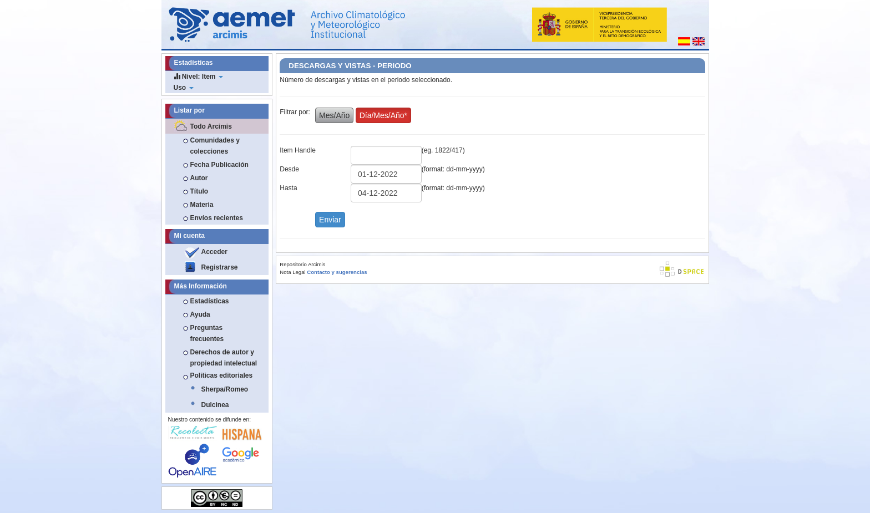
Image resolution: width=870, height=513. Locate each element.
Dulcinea (215, 405)
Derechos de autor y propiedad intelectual (223, 357)
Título (199, 191)
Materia (202, 205)
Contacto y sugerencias (337, 272)
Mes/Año (334, 115)
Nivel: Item (198, 76)
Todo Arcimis (211, 126)
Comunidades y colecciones (215, 145)
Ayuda (200, 314)
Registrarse (219, 267)
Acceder (214, 252)
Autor (199, 178)
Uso (184, 88)
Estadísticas (209, 301)
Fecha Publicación (219, 165)
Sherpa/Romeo (225, 389)
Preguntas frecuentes (207, 333)
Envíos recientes (216, 218)
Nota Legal (292, 272)
